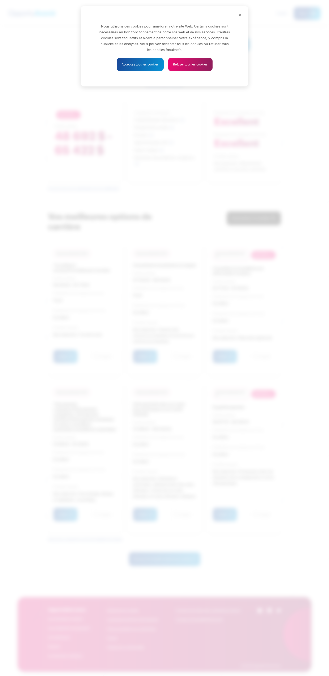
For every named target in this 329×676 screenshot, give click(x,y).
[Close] (240, 14)
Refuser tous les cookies (190, 64)
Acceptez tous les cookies (140, 64)
